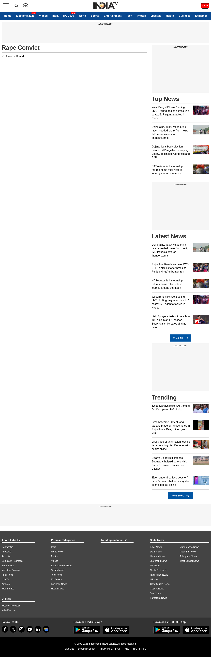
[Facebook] (5, 629)
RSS (143, 648)
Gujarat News (157, 588)
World (82, 15)
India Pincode (9, 610)
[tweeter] (13, 629)
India (55, 15)
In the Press (8, 565)
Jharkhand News (158, 561)
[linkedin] (38, 629)
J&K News (155, 593)
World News (57, 551)
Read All (180, 338)
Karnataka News (158, 598)
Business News (59, 584)
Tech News (56, 574)
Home (7, 15)
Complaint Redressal (12, 561)
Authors (6, 584)
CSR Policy (123, 648)
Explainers (56, 579)
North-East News (158, 570)
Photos (141, 15)
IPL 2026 (68, 15)
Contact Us (7, 547)
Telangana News (188, 556)
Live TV (5, 579)
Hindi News (7, 574)
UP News (155, 579)
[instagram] (21, 629)
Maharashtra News (189, 547)
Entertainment (113, 15)
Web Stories (8, 588)
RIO (135, 648)
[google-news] (46, 629)
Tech (129, 15)
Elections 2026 (25, 15)
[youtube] (29, 629)
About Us (6, 551)
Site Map (69, 648)
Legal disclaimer (86, 648)
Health (170, 15)
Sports (95, 15)
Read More (180, 496)
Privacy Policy (106, 648)
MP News (155, 565)
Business (184, 15)
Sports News (57, 570)
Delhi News (156, 551)
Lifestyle (156, 15)
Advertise (6, 556)
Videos (43, 15)
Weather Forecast (11, 605)
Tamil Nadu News (159, 574)
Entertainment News (61, 565)
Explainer (201, 15)
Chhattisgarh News (159, 584)
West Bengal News (189, 561)
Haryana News (157, 556)
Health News (57, 588)
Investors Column (11, 570)
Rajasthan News (188, 551)
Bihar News (156, 547)
